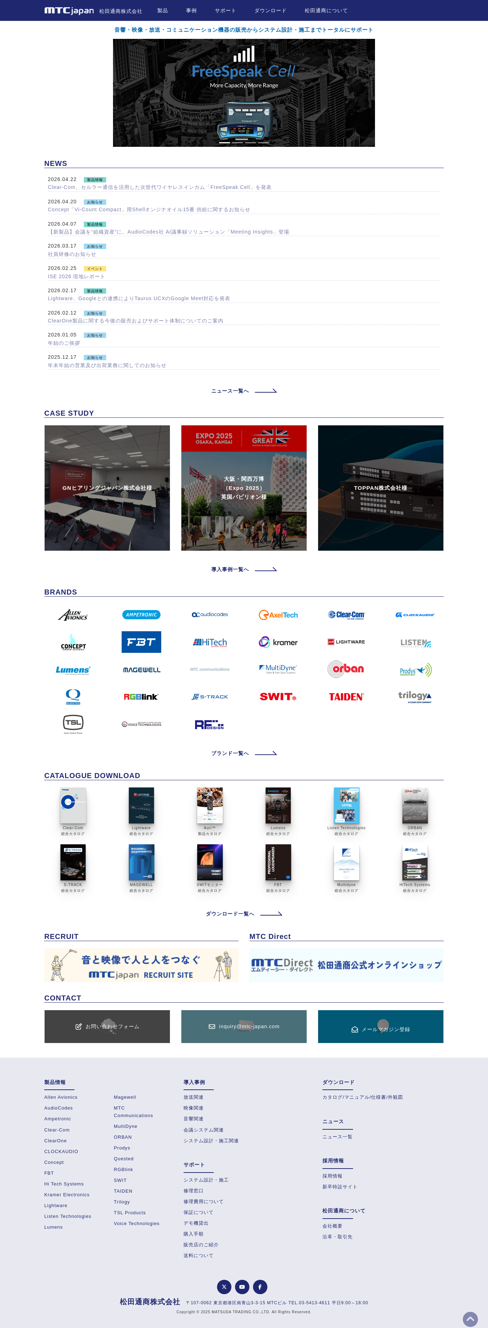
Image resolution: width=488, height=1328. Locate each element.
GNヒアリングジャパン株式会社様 (107, 488)
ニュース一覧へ (244, 391)
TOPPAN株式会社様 (381, 488)
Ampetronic (57, 1118)
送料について (199, 1255)
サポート (225, 10)
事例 (191, 10)
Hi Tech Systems (64, 1184)
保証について (199, 1212)
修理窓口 (194, 1190)
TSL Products (130, 1212)
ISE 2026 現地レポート (77, 276)
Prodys (122, 1148)
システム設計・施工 (206, 1180)
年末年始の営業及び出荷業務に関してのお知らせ (107, 365)
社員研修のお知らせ (72, 254)
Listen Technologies (67, 1216)
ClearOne (55, 1140)
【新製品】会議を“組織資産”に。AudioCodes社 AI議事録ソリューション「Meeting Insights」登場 (168, 232)
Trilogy (122, 1202)
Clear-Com (57, 1130)
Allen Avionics (61, 1097)
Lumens (53, 1227)
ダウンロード (270, 10)
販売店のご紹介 (201, 1244)
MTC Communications (133, 1111)
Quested (124, 1158)
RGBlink (123, 1169)
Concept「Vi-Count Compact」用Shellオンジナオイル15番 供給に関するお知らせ (149, 209)
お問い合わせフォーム (113, 1026)
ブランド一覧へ (244, 753)
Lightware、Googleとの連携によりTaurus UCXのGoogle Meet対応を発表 (139, 298)
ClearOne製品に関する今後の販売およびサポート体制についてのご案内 (135, 321)
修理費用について (204, 1201)
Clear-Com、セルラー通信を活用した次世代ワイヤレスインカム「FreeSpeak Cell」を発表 (160, 187)
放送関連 (194, 1097)
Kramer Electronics (67, 1194)
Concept (54, 1162)
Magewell (125, 1097)
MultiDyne (125, 1126)
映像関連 (194, 1108)
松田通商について (326, 10)
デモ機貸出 (196, 1223)
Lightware (56, 1205)
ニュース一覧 (337, 1136)
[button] (41, 93)
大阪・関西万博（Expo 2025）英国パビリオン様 (244, 488)
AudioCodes (58, 1108)
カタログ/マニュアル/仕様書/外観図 (362, 1097)
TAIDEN (123, 1191)
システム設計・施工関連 (211, 1140)
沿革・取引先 (337, 1236)
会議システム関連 (204, 1130)
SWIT (120, 1180)
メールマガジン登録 (386, 1029)
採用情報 (332, 1176)
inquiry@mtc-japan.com (249, 1026)
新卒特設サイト (340, 1186)
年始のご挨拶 (64, 343)
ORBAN (123, 1137)
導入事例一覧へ (244, 569)
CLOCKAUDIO (61, 1151)
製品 (162, 10)
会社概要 (332, 1226)
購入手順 (194, 1234)
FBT (49, 1173)
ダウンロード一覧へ (244, 914)
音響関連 (194, 1118)
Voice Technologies (136, 1223)
